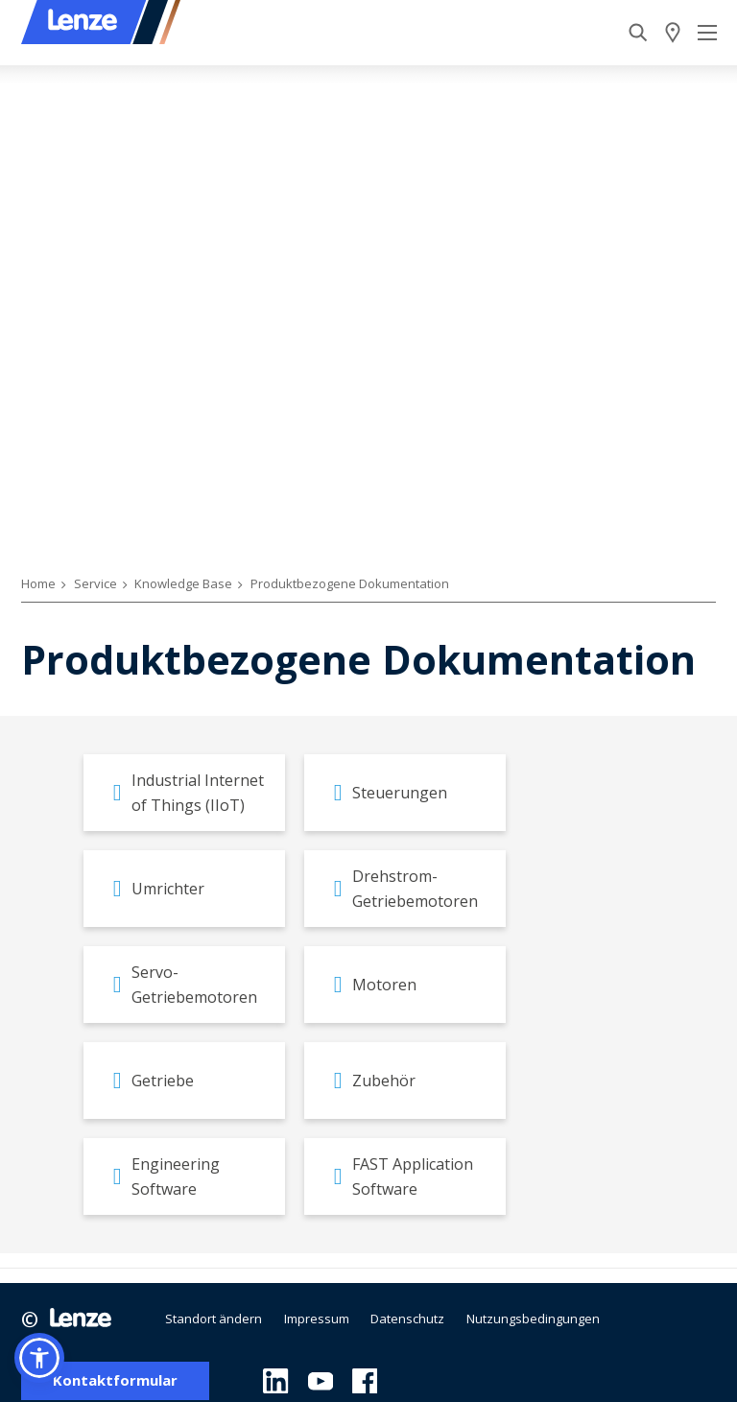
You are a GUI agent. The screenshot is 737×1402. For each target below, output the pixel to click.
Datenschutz (407, 1318)
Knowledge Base (183, 583)
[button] (39, 1358)
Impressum (316, 1318)
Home (38, 583)
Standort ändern (213, 1318)
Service (95, 583)
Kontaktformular (115, 1380)
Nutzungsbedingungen (533, 1318)
